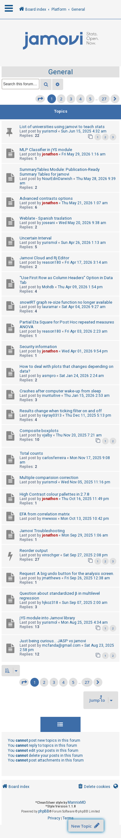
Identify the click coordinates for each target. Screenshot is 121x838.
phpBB (43, 811)
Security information (38, 346)
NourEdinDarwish (57, 179)
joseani (48, 223)
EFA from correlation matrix (45, 514)
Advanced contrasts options (46, 198)
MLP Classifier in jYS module (46, 149)
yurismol (49, 131)
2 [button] (61, 99)
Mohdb (48, 287)
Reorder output (34, 550)
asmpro (49, 376)
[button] (40, 99)
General (60, 72)
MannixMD (77, 802)
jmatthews (51, 578)
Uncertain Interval (35, 238)
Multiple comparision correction (49, 477)
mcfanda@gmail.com (61, 645)
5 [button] (90, 99)
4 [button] (80, 99)
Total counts (31, 453)
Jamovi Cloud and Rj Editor (44, 258)
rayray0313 (52, 415)
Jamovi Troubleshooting (42, 530)
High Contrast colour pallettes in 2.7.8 (54, 494)
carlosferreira (54, 458)
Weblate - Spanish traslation (46, 218)
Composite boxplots (39, 430)
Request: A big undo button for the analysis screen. (67, 573)
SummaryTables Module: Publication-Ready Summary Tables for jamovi (60, 172)
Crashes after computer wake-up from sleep (60, 391)
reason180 (51, 262)
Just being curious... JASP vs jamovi (53, 640)
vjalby (47, 435)
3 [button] (71, 99)
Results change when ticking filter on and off (61, 410)
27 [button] (104, 99)
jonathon (50, 154)
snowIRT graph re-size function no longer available (66, 302)
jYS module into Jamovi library (47, 618)
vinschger (50, 555)
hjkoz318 (50, 602)
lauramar (50, 307)
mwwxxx (49, 518)
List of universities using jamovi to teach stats (62, 126)
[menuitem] (93, 787)
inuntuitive (51, 395)
